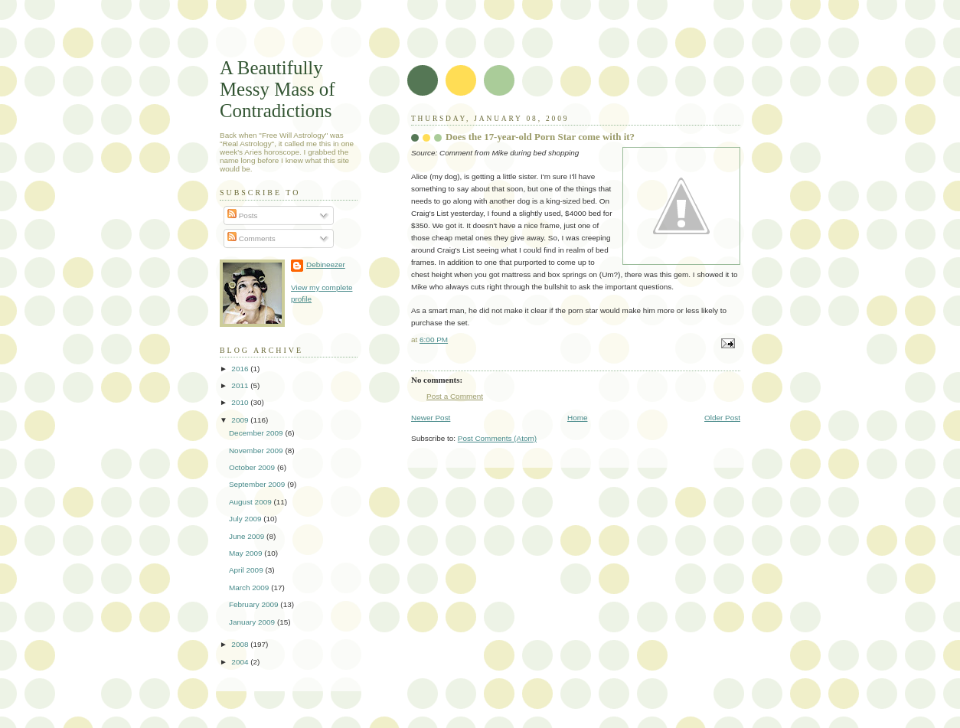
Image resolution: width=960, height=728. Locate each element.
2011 (240, 385)
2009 (240, 420)
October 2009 (253, 467)
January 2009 (253, 622)
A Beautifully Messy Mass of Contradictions (277, 89)
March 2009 (250, 587)
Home (577, 417)
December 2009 (257, 433)
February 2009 (254, 604)
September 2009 (258, 484)
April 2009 (247, 570)
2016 (240, 368)
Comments (251, 238)
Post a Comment (454, 396)
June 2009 (247, 536)
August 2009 (251, 502)
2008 (240, 644)
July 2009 (246, 518)
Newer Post (430, 417)
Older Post (722, 417)
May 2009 (246, 553)
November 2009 (257, 450)
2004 (240, 662)
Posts (242, 215)
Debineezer (325, 264)
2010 (240, 402)
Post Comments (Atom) (497, 438)
